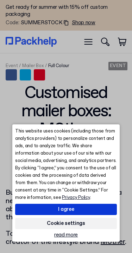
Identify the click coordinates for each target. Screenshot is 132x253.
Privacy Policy (76, 198)
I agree (66, 209)
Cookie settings (66, 223)
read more (66, 235)
